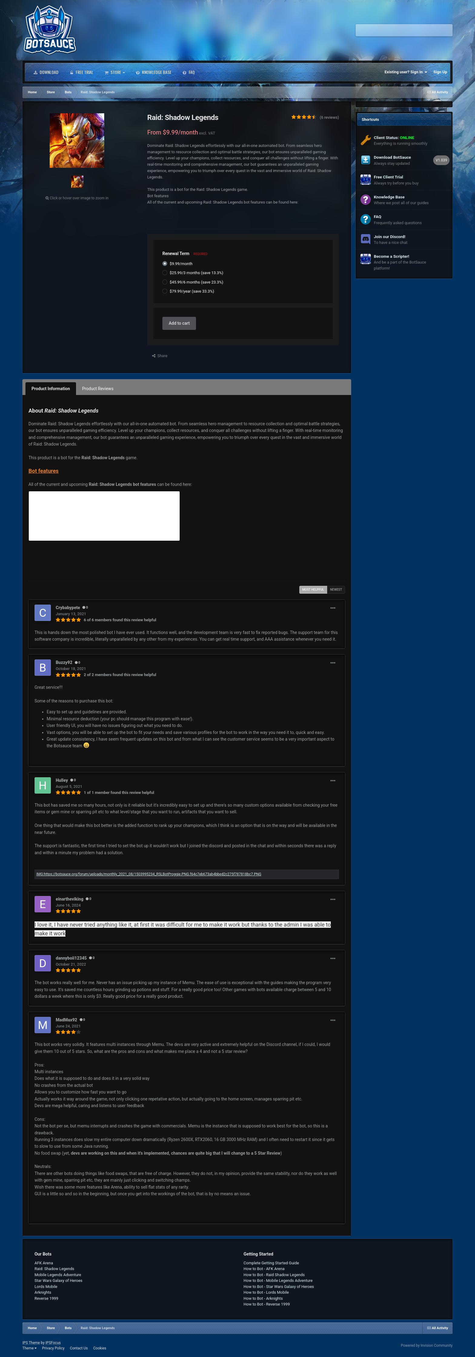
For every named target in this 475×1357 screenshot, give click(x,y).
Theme (29, 1348)
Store (114, 72)
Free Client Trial (388, 176)
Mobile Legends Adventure (58, 1274)
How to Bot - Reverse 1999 (267, 1304)
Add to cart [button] (179, 323)
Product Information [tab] (51, 388)
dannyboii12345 (71, 958)
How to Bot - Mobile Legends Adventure (278, 1280)
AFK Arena (44, 1263)
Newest (336, 589)
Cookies (99, 1348)
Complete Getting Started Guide (271, 1263)
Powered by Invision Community (427, 1345)
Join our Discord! (389, 236)
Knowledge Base (153, 72)
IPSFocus (53, 1343)
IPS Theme (31, 1343)
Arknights (43, 1292)
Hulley (62, 780)
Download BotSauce (392, 157)
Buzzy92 (64, 662)
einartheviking (69, 899)
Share (160, 355)
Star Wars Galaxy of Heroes (58, 1280)
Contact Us (79, 1348)
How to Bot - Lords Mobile (266, 1292)
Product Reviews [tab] (98, 388)
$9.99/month (181, 263)
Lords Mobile (46, 1286)
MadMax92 (66, 1019)
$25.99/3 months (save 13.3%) (196, 272)
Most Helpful (313, 589)
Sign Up (440, 72)
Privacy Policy (53, 1348)
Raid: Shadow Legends (54, 1268)
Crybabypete (68, 607)
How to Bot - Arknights (263, 1298)
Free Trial (81, 72)
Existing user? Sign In (406, 72)
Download (46, 72)
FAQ (188, 72)
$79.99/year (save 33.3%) (192, 291)
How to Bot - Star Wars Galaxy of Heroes (279, 1286)
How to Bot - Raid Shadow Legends (274, 1274)
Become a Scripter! (391, 256)
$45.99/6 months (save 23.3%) (196, 282)
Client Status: (394, 137)
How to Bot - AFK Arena (264, 1268)
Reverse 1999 (46, 1298)
